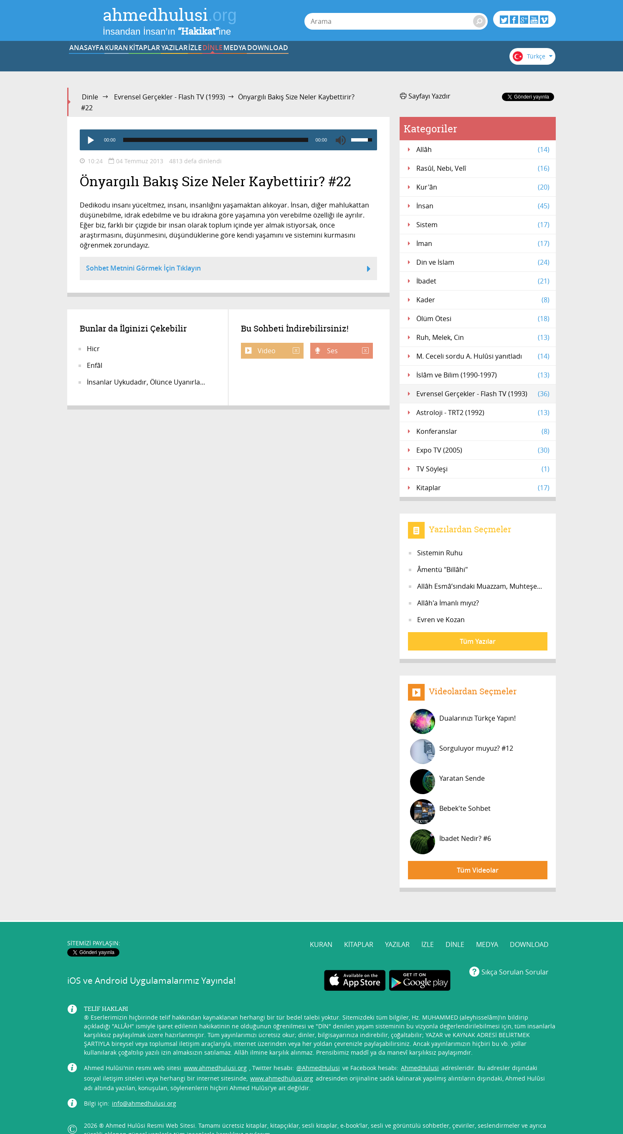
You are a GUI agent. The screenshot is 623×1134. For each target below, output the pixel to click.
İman (483, 243)
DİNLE (351, 59)
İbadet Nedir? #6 (450, 841)
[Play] (90, 140)
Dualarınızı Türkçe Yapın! (463, 721)
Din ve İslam (483, 262)
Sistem (483, 225)
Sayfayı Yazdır (425, 96)
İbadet (483, 281)
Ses (347, 351)
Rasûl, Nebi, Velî (483, 168)
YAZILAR (248, 59)
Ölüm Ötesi (483, 319)
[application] (228, 139)
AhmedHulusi (420, 1052)
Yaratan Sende (447, 781)
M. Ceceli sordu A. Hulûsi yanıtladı (483, 356)
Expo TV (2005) (483, 450)
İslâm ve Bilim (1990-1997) (483, 375)
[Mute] (340, 140)
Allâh (483, 149)
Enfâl (94, 365)
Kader (483, 300)
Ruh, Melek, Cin (483, 337)
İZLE (299, 59)
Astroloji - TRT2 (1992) (483, 413)
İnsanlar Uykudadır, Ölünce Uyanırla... (146, 382)
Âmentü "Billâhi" (442, 569)
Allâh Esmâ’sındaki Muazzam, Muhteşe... (479, 586)
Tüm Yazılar (478, 641)
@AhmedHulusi (318, 1052)
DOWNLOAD (454, 59)
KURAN (145, 59)
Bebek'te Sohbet (450, 811)
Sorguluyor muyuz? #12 (461, 751)
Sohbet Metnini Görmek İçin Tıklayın (228, 269)
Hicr (93, 348)
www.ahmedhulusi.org (215, 1052)
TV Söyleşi (483, 469)
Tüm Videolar (478, 870)
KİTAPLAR (196, 59)
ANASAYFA (93, 59)
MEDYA (403, 59)
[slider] (215, 140)
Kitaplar (483, 488)
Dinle (90, 96)
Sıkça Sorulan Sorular (515, 955)
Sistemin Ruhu (440, 552)
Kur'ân (483, 187)
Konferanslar (483, 431)
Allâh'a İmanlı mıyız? (448, 603)
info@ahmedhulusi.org (144, 1087)
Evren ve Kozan (441, 619)
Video (277, 351)
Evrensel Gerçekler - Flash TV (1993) (169, 96)
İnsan (483, 206)
